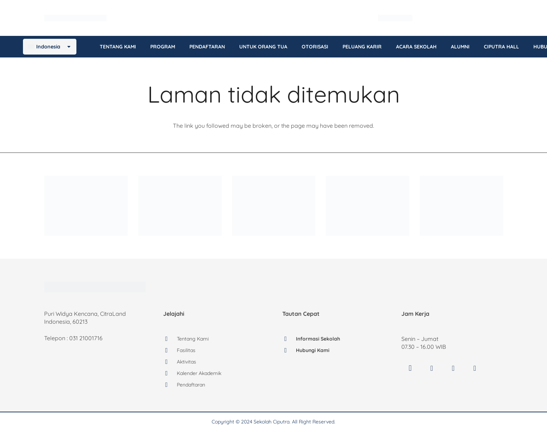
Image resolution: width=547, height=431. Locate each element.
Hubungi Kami (313, 350)
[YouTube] (453, 368)
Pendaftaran (190, 385)
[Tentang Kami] (170, 339)
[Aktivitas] (170, 362)
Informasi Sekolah (317, 339)
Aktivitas (186, 362)
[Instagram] (410, 368)
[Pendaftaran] (170, 384)
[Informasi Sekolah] (289, 339)
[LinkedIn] (475, 368)
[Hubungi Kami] (289, 350)
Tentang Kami (192, 339)
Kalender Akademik (198, 373)
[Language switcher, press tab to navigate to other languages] (476, 18)
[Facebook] (432, 368)
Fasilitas (186, 350)
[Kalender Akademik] (170, 373)
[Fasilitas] (170, 350)
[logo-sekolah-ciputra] (95, 18)
